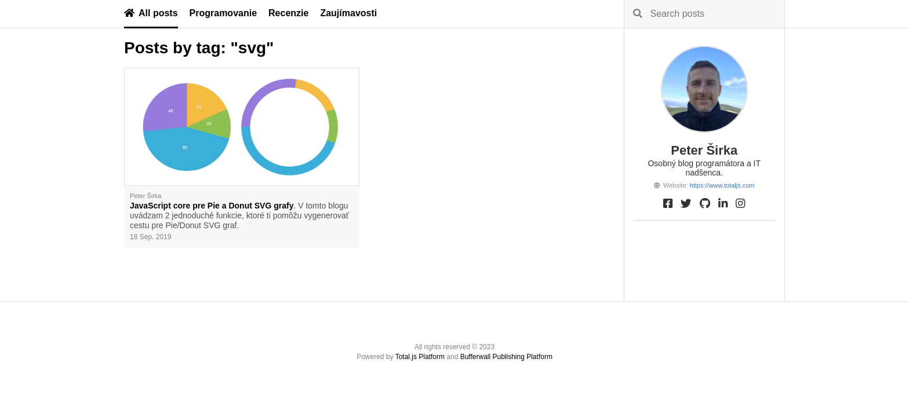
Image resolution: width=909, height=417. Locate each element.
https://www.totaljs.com (722, 185)
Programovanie (223, 13)
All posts (151, 13)
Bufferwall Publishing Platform (506, 357)
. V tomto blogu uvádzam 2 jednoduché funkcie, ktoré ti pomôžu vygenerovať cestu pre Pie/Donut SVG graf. (239, 215)
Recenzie (288, 13)
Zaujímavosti (348, 13)
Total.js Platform (420, 357)
